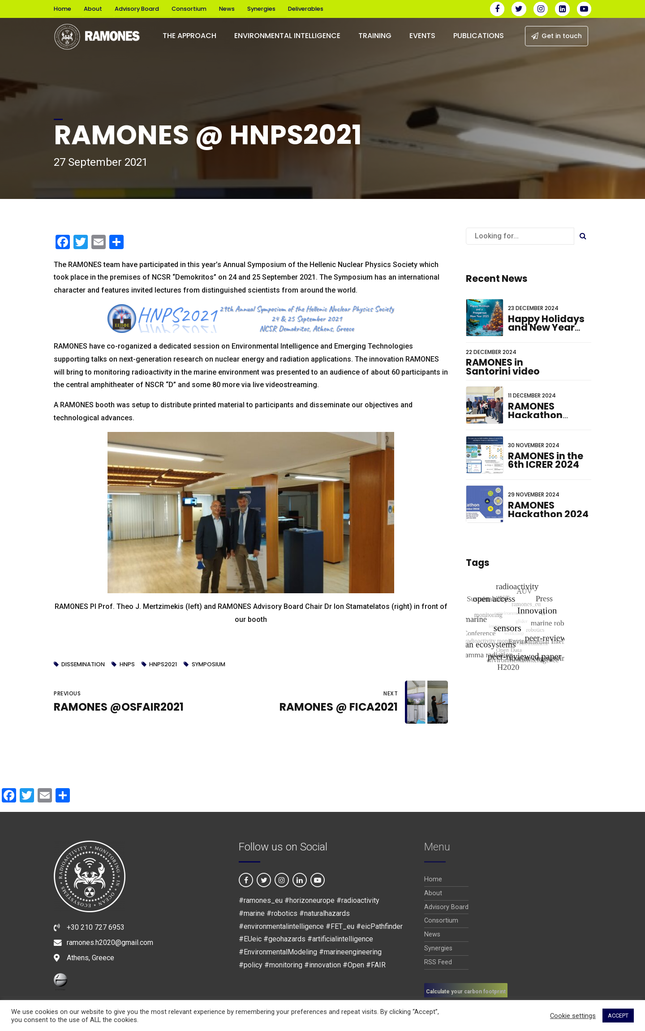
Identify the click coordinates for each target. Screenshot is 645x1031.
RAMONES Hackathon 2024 (548, 510)
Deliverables (305, 9)
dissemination (83, 665)
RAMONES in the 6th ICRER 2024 (545, 460)
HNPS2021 (163, 665)
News (227, 9)
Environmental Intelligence (287, 35)
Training (374, 35)
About (93, 9)
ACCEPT (618, 1015)
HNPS (127, 665)
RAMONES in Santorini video (503, 367)
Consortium (189, 9)
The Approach (189, 35)
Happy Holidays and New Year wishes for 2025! (547, 327)
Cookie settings (573, 1016)
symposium (208, 665)
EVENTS (422, 35)
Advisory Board (137, 9)
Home (62, 9)
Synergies (261, 9)
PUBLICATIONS (478, 35)
